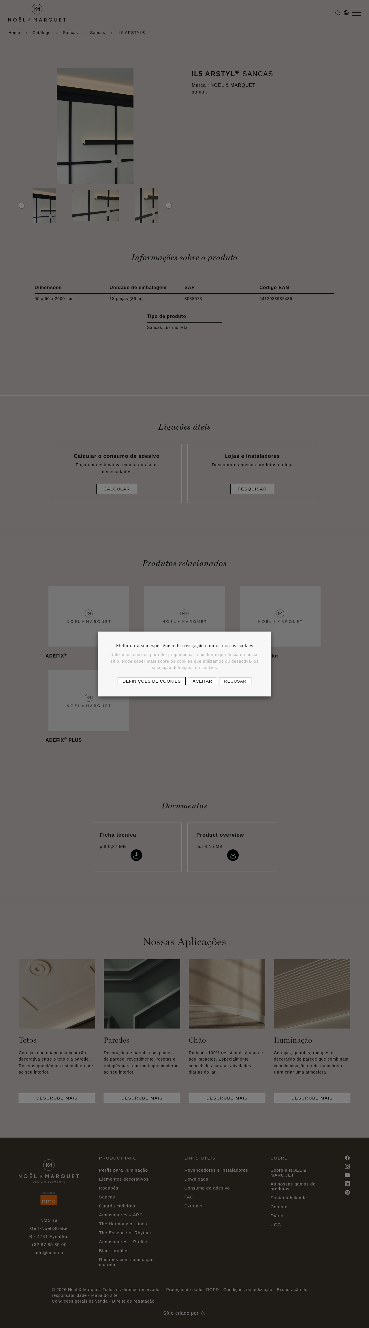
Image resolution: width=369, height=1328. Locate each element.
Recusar (235, 681)
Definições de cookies (152, 681)
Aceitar (202, 681)
